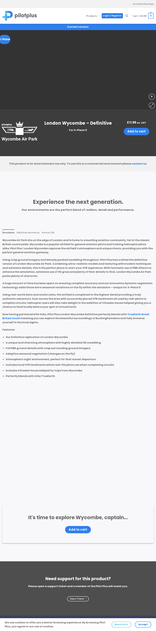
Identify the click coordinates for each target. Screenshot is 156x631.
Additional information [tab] (28, 232)
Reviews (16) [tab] (48, 232)
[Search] (126, 16)
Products (92, 15)
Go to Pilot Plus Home (143, 4)
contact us (139, 164)
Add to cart (136, 131)
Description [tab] (8, 232)
